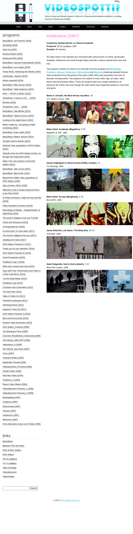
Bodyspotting (114, 69)
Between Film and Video (13, 446)
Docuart (61, 72)
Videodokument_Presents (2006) (17, 367)
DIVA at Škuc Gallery (12, 450)
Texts (40, 27)
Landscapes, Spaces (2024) (15, 76)
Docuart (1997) (9, 411)
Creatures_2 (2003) (11, 380)
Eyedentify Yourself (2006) (14, 362)
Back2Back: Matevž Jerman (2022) (18, 137)
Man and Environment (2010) (15, 318)
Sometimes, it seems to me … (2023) (19, 98)
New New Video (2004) (13, 375)
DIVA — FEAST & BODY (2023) (17, 94)
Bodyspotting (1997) (11, 397)
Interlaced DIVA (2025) (13, 58)
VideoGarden (8, 476)
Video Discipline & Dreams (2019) (18, 206)
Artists (50, 27)
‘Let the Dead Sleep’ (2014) (15, 278)
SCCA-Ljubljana (10, 459)
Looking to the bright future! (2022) (18, 120)
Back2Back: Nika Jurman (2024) (17, 85)
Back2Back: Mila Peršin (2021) (16, 173)
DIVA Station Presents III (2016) (17, 253)
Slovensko (105, 27)
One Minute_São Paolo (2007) (16, 349)
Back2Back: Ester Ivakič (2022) (16, 132)
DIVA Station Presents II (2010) (16, 314)
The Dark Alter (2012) (12, 292)
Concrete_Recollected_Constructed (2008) (21, 336)
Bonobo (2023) (9, 102)
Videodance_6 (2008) (12, 345)
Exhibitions (76, 27)
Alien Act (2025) (10, 49)
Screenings (91, 27)
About (29, 27)
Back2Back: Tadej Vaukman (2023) (18, 89)
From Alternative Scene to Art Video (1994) (22, 424)
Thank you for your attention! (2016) (18, 249)
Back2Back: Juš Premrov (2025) (17, 41)
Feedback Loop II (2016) (13, 262)
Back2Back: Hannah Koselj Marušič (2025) (22, 63)
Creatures (51, 72)
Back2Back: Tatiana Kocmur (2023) (18, 116)
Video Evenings (9, 468)
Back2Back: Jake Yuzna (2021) (16, 169)
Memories (98, 72)
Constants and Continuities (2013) (18, 287)
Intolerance (71, 72)
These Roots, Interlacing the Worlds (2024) (22, 72)
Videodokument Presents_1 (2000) (18, 389)
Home (19, 27)
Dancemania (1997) (11, 406)
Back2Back (8, 441)
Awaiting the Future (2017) (14, 240)
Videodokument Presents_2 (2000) (18, 393)
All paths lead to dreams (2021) (16, 141)
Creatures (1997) (10, 402)
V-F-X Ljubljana (9, 463)
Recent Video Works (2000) (15, 384)
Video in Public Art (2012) (14, 296)
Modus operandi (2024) (13, 80)
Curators (62, 27)
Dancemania (83, 72)
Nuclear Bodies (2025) (13, 54)
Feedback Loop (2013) (13, 283)
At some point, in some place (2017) (19, 231)
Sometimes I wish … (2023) (15, 107)
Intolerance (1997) (63, 36)
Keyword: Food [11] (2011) (14, 309)
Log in (77, 500)
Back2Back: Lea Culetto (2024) (16, 67)
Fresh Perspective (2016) (14, 257)
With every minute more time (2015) (18, 266)
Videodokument (9, 472)
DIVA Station (8, 454)
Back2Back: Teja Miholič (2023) (17, 111)
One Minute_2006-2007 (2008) (16, 340)
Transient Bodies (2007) (13, 358)
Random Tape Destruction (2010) (17, 323)
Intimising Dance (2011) (13, 305)
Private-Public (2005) (12, 371)
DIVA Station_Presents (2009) (16, 327)
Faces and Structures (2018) (15, 222)
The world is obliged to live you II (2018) (20, 218)
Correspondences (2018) (14, 227)
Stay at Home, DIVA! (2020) (15, 185)
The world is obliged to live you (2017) (19, 235)
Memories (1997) (10, 420)
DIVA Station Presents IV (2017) (17, 244)
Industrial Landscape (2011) (15, 300)
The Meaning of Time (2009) (15, 331)
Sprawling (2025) (10, 45)
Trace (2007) (8, 353)
